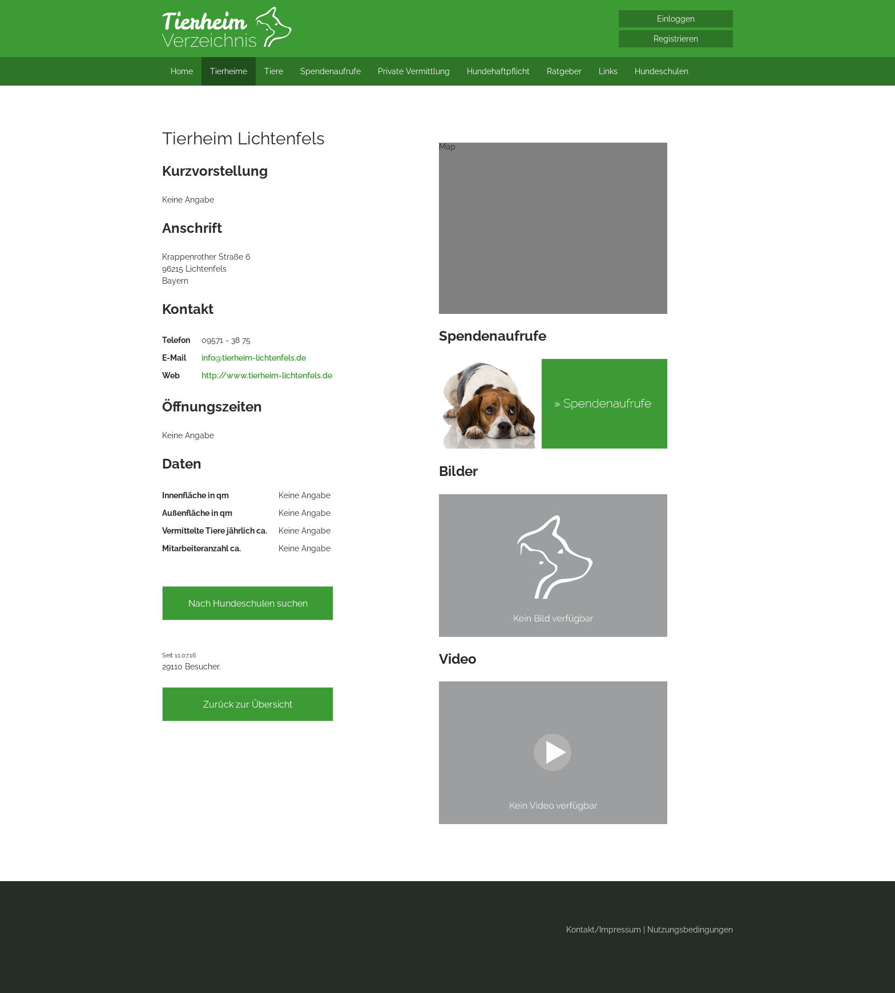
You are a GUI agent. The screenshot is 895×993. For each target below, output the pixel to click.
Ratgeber (564, 71)
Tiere (273, 71)
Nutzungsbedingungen (690, 929)
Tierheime (228, 71)
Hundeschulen (661, 71)
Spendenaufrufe (330, 71)
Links (608, 71)
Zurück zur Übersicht (247, 704)
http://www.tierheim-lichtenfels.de (266, 375)
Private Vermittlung (414, 71)
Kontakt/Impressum (603, 929)
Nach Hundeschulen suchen (248, 603)
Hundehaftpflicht (498, 71)
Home (182, 71)
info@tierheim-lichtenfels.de (253, 357)
